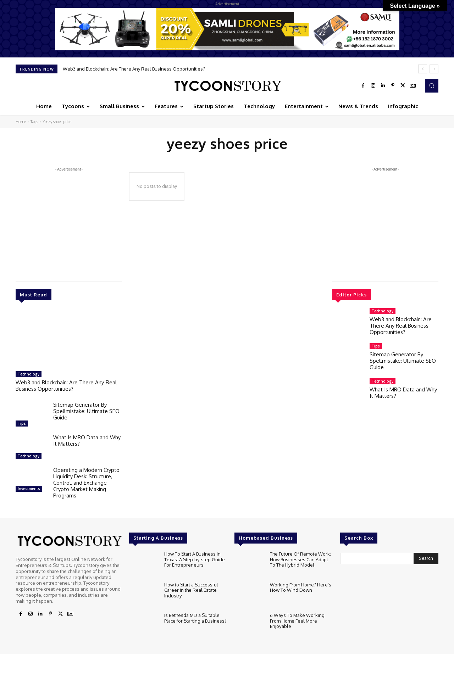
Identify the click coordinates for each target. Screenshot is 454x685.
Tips (22, 423)
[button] (431, 85)
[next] (434, 69)
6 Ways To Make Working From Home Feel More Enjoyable (297, 620)
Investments (29, 488)
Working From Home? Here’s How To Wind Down (300, 587)
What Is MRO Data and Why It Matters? (87, 440)
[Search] (426, 558)
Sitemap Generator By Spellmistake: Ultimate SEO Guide (86, 411)
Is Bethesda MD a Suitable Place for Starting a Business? (195, 618)
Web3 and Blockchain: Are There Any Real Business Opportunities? (134, 69)
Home (21, 121)
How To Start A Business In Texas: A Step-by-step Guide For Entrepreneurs (194, 559)
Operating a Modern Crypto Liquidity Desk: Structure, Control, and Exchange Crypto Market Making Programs (86, 483)
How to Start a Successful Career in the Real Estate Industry (191, 590)
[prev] (422, 69)
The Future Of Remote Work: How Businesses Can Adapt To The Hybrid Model (300, 559)
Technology (28, 374)
